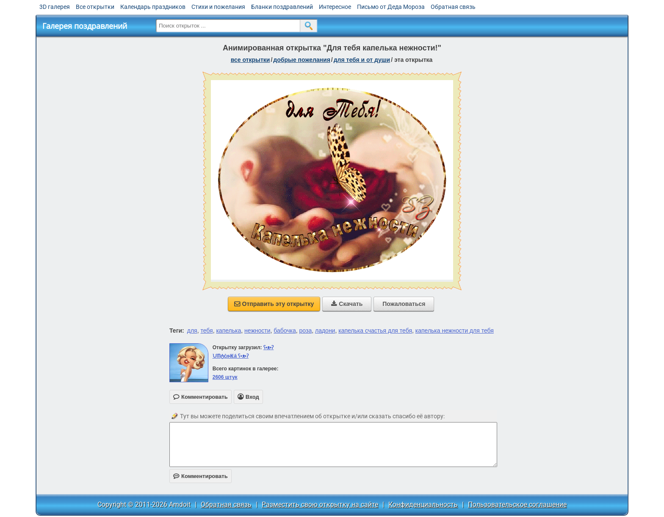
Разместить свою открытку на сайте (320, 504)
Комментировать (200, 476)
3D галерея (54, 6)
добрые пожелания (301, 59)
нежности (257, 330)
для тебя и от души (362, 59)
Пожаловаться (403, 303)
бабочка (285, 330)
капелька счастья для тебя (375, 330)
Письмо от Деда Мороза (391, 6)
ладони (325, 330)
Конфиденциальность (423, 504)
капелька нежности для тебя (454, 330)
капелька (228, 330)
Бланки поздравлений (282, 6)
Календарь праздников (152, 6)
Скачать (346, 303)
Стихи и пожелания (218, 6)
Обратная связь (453, 6)
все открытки (250, 59)
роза (305, 330)
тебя (206, 330)
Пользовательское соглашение (517, 504)
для (192, 330)
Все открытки (95, 6)
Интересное (335, 6)
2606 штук (225, 377)
